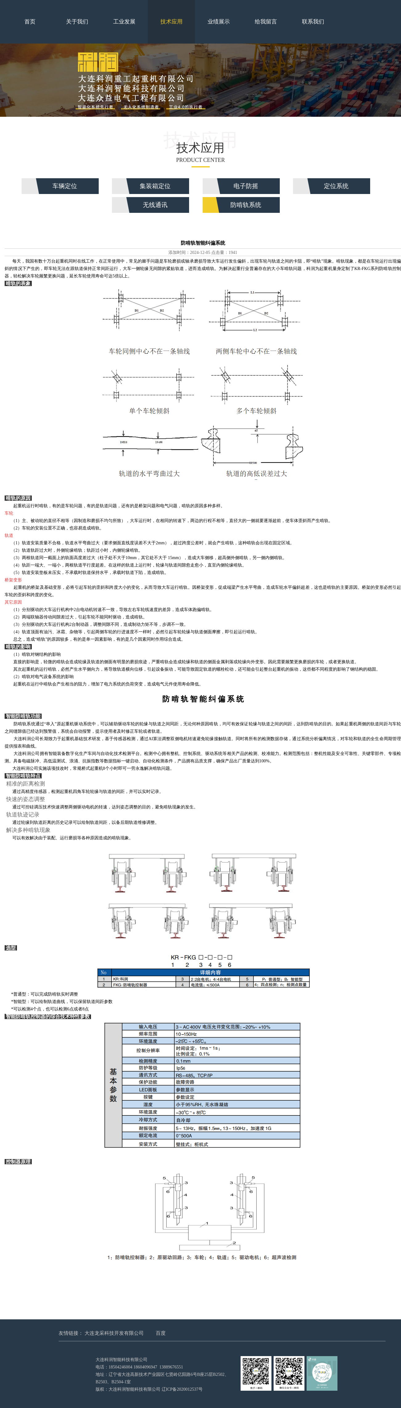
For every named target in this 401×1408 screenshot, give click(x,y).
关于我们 (77, 22)
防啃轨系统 (245, 204)
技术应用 (171, 22)
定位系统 (336, 186)
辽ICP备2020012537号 (182, 1389)
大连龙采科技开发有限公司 (114, 1333)
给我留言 (266, 22)
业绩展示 (219, 22)
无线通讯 (155, 204)
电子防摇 (246, 186)
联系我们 (313, 22)
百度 (161, 1333)
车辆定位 (64, 186)
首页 (29, 22)
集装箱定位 (155, 186)
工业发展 (124, 22)
